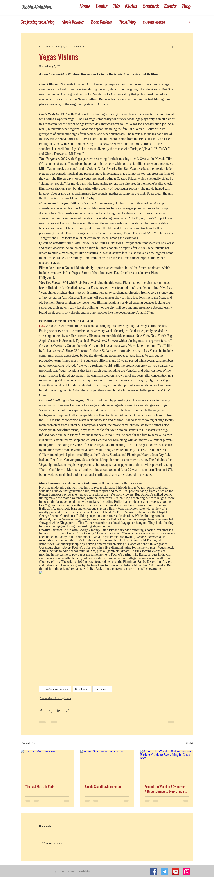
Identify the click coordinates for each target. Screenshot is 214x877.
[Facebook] (153, 871)
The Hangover (102, 689)
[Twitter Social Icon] (164, 871)
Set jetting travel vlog (37, 22)
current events (154, 22)
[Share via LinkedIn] (59, 711)
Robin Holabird (36, 7)
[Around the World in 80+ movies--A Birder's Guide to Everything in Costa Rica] (166, 764)
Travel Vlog (127, 22)
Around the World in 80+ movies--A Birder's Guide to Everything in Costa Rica (166, 789)
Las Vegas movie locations (55, 689)
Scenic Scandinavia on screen (103, 786)
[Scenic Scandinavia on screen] (107, 764)
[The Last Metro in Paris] (47, 764)
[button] (188, 22)
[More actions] (173, 46)
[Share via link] (68, 711)
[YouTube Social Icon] (175, 871)
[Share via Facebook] (41, 711)
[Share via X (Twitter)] (50, 711)
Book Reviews (101, 22)
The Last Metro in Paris (39, 786)
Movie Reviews (73, 22)
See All (189, 742)
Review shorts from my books (55, 698)
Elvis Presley (82, 689)
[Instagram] (186, 871)
